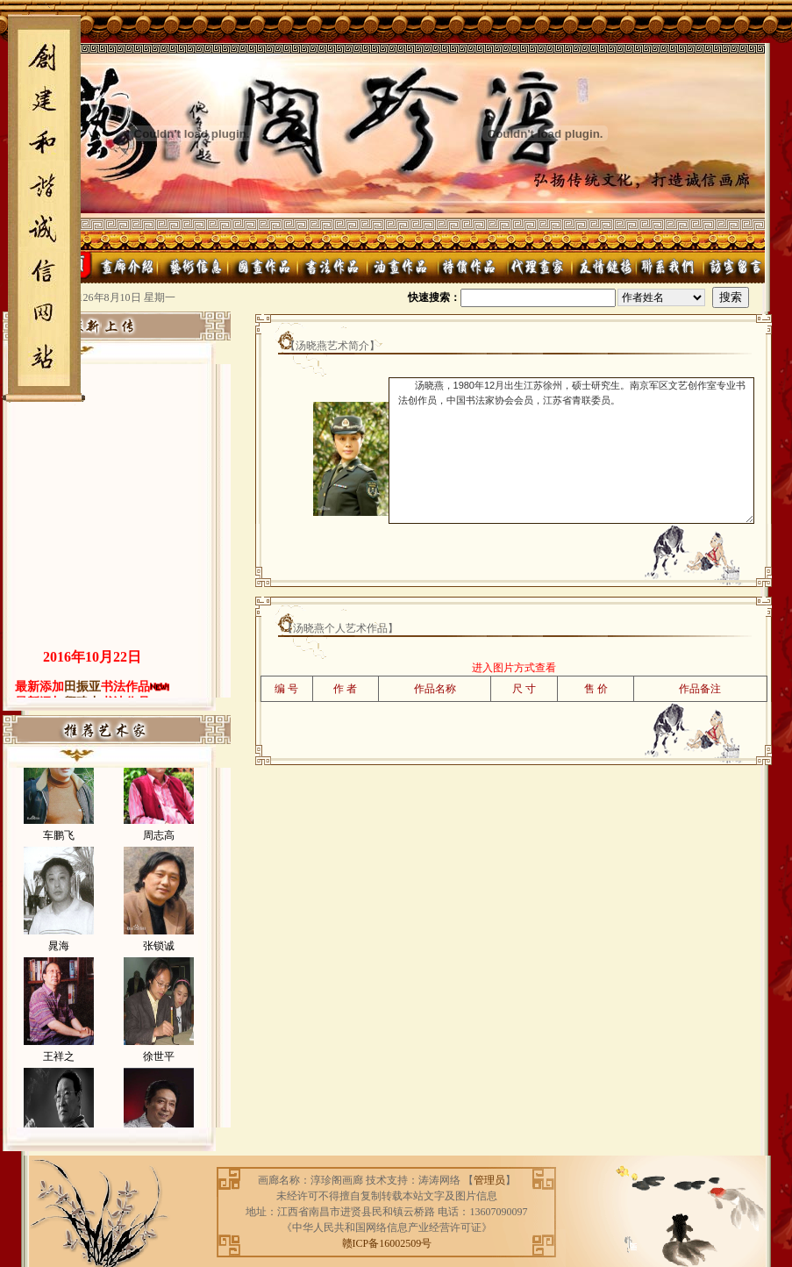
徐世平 (159, 1069)
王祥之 (59, 1069)
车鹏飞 (59, 848)
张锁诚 (159, 959)
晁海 (58, 959)
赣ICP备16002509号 (387, 1243)
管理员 (489, 1180)
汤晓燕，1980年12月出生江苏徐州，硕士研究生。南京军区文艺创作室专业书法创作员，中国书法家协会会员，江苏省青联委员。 (571, 450)
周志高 (159, 848)
